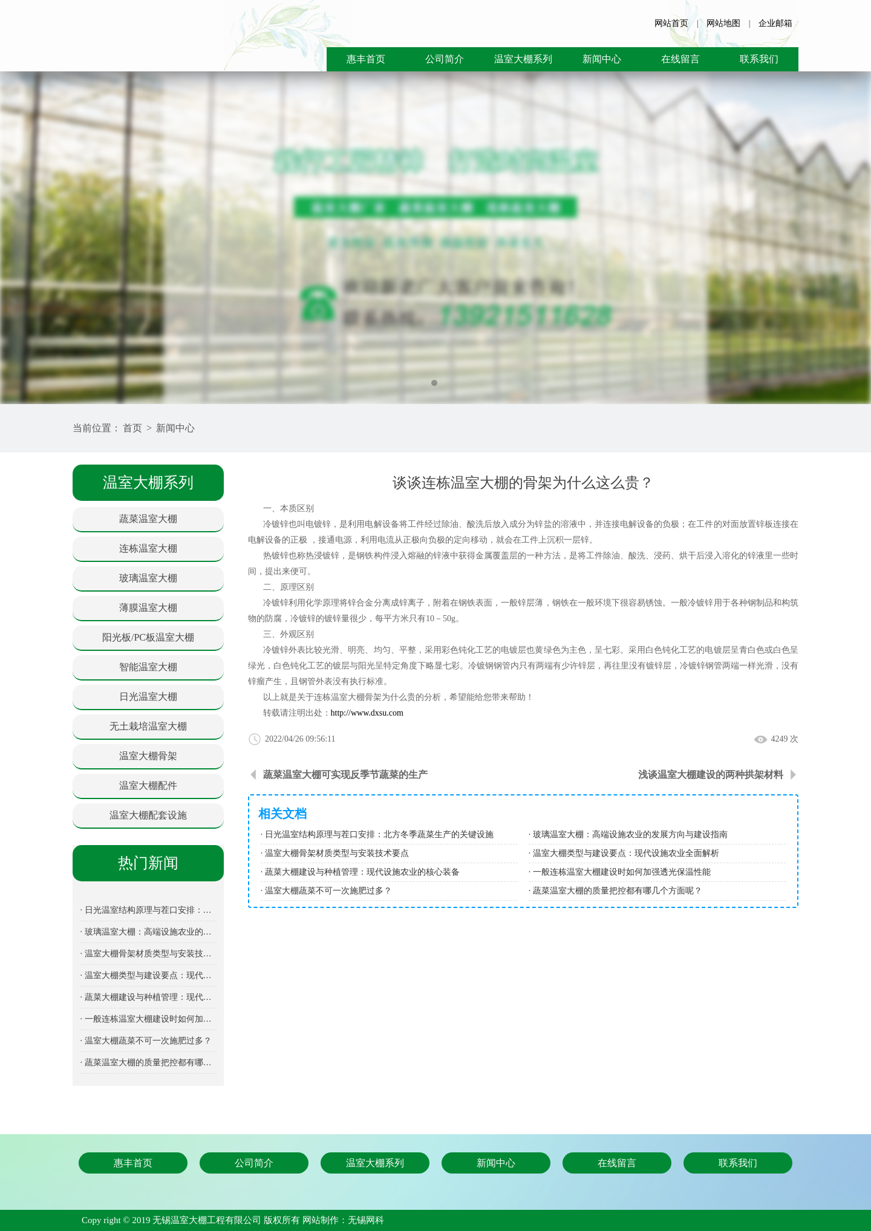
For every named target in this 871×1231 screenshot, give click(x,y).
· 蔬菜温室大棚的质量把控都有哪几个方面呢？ (148, 1062)
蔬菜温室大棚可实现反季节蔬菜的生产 (345, 774)
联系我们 (759, 59)
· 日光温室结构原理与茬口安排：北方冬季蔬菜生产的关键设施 (148, 910)
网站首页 (671, 23)
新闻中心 (601, 59)
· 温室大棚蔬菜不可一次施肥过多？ (146, 1040)
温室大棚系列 (523, 59)
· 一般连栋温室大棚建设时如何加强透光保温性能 (148, 1019)
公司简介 (444, 59)
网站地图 (723, 23)
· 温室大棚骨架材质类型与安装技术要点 (148, 953)
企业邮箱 (775, 23)
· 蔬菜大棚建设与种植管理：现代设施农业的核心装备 (148, 997)
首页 (132, 428)
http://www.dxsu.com (367, 712)
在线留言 (680, 59)
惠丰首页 (366, 59)
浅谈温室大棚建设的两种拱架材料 (710, 774)
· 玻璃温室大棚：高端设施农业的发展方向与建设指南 (148, 931)
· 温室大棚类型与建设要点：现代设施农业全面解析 (148, 975)
